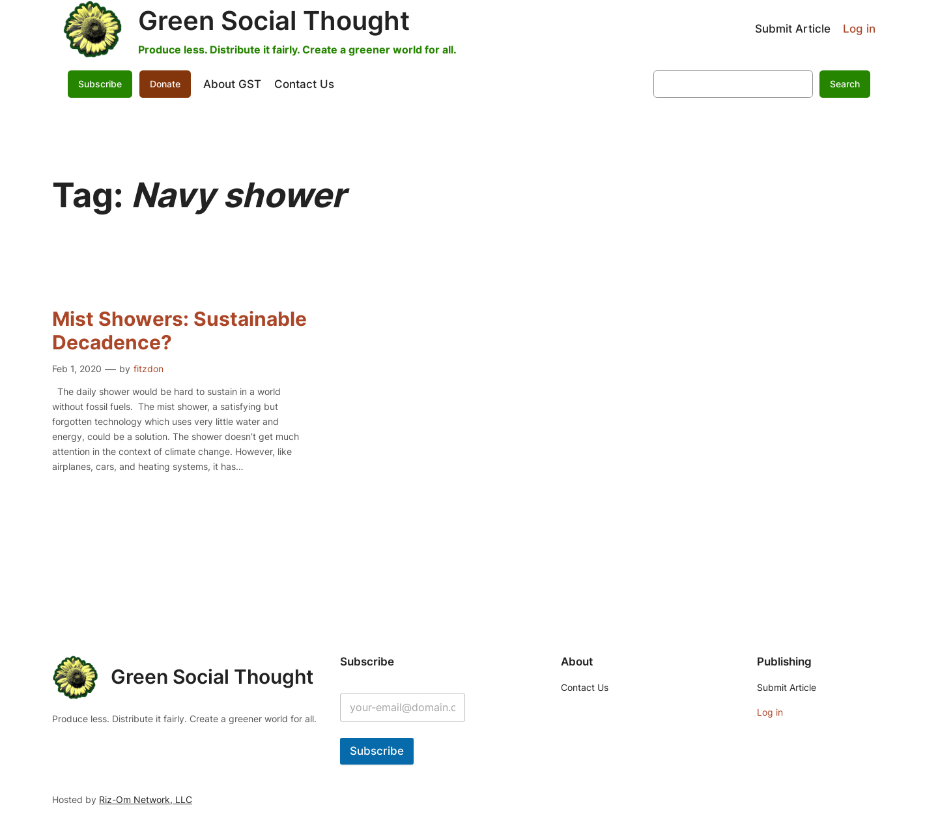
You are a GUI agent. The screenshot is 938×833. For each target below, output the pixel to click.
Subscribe (100, 83)
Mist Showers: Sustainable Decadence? (179, 331)
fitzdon (148, 368)
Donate (165, 83)
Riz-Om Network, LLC (145, 799)
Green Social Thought (274, 21)
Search (845, 83)
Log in (859, 28)
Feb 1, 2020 (77, 368)
